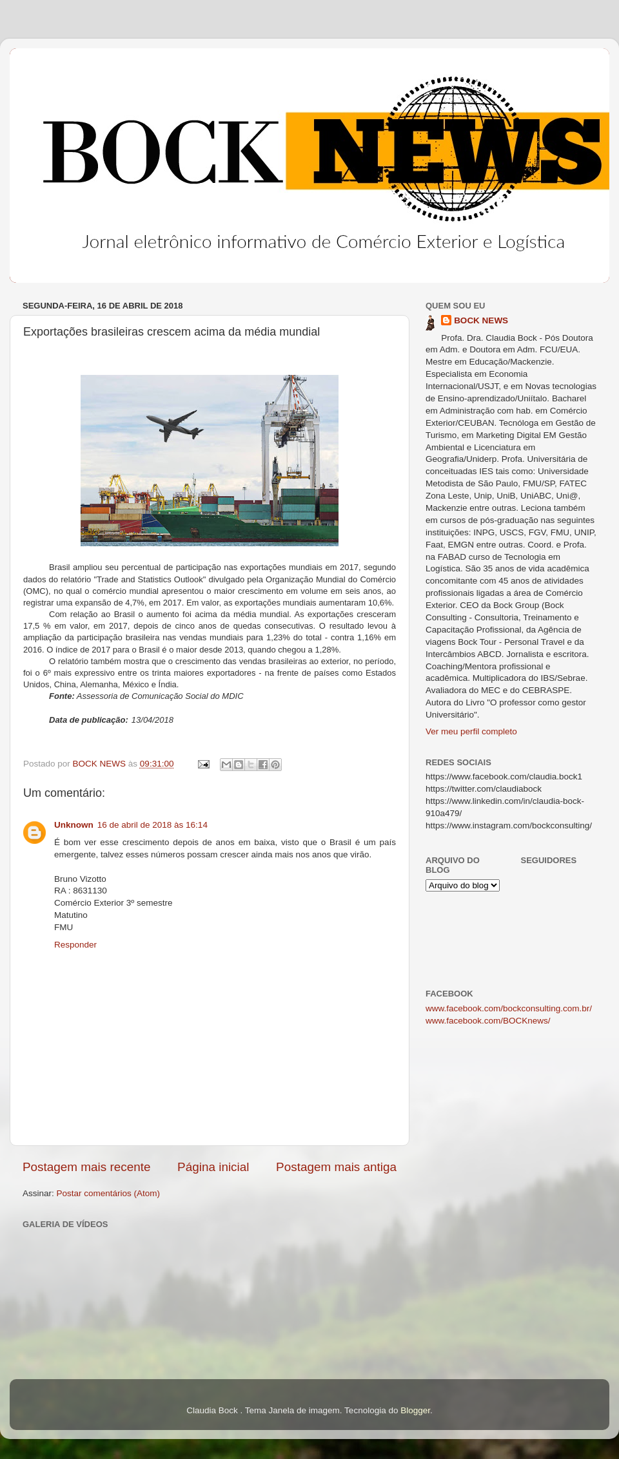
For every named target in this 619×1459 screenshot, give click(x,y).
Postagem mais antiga (336, 1167)
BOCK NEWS (481, 320)
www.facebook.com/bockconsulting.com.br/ (509, 1008)
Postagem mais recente (86, 1167)
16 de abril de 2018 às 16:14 (152, 825)
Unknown (73, 825)
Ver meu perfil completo (471, 731)
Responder (75, 944)
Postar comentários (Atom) (109, 1193)
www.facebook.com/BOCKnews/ (488, 1020)
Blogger (415, 1410)
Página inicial (213, 1167)
